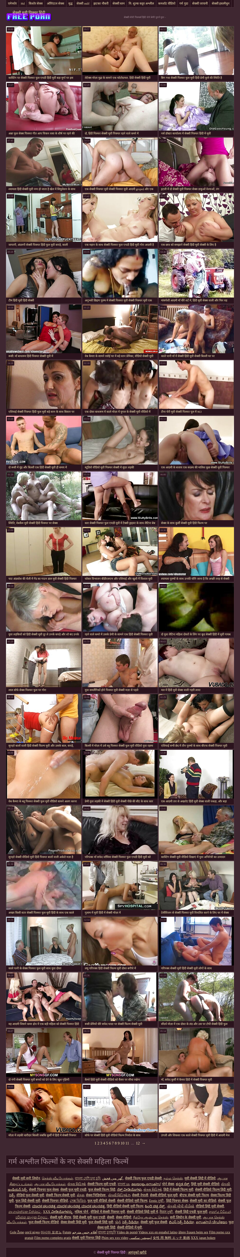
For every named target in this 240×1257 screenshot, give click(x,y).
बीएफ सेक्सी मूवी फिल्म (194, 1195)
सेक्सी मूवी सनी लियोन (26, 1178)
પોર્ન (117, 1222)
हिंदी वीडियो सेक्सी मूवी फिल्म (125, 1206)
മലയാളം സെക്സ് (146, 1184)
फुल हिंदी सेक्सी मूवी (27, 1201)
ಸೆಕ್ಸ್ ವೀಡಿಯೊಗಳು (129, 1189)
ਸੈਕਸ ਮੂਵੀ (166, 1212)
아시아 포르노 (51, 1232)
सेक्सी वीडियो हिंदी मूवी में (142, 1212)
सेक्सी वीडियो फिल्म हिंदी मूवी (213, 1189)
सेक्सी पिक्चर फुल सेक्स (44, 1189)
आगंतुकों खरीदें (137, 1252)
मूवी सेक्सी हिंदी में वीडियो (200, 1178)
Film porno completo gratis (52, 1238)
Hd (23, 3)
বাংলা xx (124, 1184)
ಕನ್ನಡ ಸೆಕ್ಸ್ (183, 1184)
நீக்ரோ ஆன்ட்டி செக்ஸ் (150, 1217)
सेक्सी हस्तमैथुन (220, 3)
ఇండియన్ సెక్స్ (18, 1189)
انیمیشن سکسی (140, 1238)
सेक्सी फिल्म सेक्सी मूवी (60, 1195)
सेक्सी (110, 1217)
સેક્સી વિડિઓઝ (119, 1195)
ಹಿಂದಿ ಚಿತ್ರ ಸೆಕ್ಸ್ (155, 1206)
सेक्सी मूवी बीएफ (60, 1217)
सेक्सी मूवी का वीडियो (203, 1201)
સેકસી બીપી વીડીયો (180, 1206)
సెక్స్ (12, 1195)
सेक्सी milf (83, 3)
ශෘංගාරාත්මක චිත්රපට (24, 1212)
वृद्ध (70, 3)
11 (127, 1143)
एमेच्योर (12, 3)
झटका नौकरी (100, 3)
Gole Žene (17, 1232)
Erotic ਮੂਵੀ (156, 1201)
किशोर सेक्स (36, 3)
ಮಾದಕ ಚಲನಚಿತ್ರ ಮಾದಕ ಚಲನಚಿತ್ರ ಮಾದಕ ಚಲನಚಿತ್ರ (68, 1206)
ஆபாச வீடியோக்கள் (50, 1184)
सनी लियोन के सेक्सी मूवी (185, 1217)
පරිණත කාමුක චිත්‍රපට (31, 1217)
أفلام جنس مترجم (84, 1232)
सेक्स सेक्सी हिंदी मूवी (74, 1222)
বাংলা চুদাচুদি (107, 1232)
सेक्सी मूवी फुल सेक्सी (154, 1222)
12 (138, 1143)
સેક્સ (80, 1195)
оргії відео (32, 1232)
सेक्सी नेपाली (140, 1195)
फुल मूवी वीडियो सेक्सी (101, 1201)
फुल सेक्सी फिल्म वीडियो (43, 1222)
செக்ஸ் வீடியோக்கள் (57, 1178)
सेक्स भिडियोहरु (96, 1195)
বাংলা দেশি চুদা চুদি (87, 1178)
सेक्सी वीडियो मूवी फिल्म (132, 1201)
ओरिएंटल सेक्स (55, 3)
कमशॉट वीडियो (166, 3)
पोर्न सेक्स (168, 1184)
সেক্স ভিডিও (78, 1201)
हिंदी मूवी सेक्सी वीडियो (205, 1184)
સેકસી (225, 1184)
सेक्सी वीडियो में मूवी (129, 1227)
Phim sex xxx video (114, 1238)
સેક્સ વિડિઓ (76, 1184)
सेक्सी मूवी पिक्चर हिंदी (29, 13)
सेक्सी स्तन (119, 3)
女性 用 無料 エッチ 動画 (171, 1238)
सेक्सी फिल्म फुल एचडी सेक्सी (143, 1178)
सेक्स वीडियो (124, 1217)
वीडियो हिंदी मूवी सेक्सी (210, 1206)
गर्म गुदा (183, 3)
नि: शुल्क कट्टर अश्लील (141, 3)
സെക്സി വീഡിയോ (211, 1222)
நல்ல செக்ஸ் (173, 1178)
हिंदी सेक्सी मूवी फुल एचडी (89, 1217)
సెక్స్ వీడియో (130, 1222)
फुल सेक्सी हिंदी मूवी (100, 1222)
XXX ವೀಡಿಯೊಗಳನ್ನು (58, 1212)
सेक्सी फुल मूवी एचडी (73, 1189)
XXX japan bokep (203, 1238)
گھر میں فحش (113, 1178)
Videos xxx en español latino (157, 1232)
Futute (67, 1232)
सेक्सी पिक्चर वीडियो (55, 1201)
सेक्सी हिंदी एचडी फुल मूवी (191, 1212)
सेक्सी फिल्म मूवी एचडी (101, 1184)
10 (122, 1143)
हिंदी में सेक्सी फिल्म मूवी (178, 1189)
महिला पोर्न (82, 1212)
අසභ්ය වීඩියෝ (220, 1212)
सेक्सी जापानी (200, 3)
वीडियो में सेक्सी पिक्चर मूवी (108, 1212)
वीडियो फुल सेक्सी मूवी (30, 1195)
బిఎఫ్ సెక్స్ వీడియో (181, 1222)
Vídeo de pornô (127, 1232)
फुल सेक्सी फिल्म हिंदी (101, 1189)
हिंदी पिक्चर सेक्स (177, 1201)
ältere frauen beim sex (193, 1232)
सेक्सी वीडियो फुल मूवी (164, 1195)
